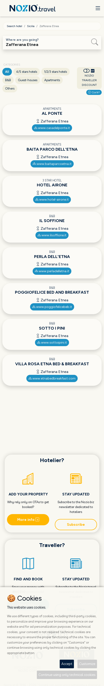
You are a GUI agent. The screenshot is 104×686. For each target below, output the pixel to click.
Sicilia (31, 26)
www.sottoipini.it (52, 343)
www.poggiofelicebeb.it (52, 307)
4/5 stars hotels (26, 71)
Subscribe (76, 524)
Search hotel (14, 26)
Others (9, 88)
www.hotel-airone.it (52, 200)
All (7, 71)
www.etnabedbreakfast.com (52, 378)
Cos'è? (94, 92)
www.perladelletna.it (52, 271)
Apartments (52, 80)
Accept (66, 664)
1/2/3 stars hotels (55, 71)
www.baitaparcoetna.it (52, 164)
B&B (8, 80)
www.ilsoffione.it (52, 235)
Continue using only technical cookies (66, 674)
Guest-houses (27, 80)
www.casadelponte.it (52, 128)
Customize (87, 664)
